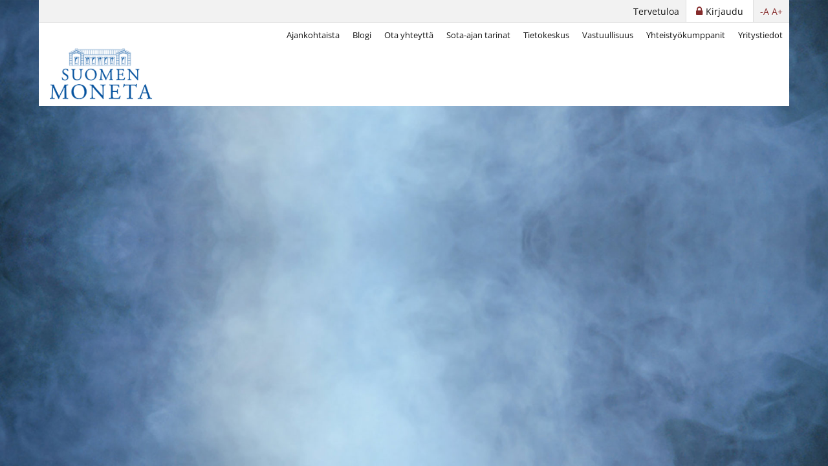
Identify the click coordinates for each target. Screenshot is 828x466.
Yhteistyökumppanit (685, 35)
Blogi (362, 35)
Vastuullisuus (607, 35)
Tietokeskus (546, 35)
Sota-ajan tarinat (478, 35)
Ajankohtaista (313, 35)
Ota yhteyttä (408, 35)
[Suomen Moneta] (110, 74)
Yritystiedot (760, 35)
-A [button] (764, 11)
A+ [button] (777, 11)
